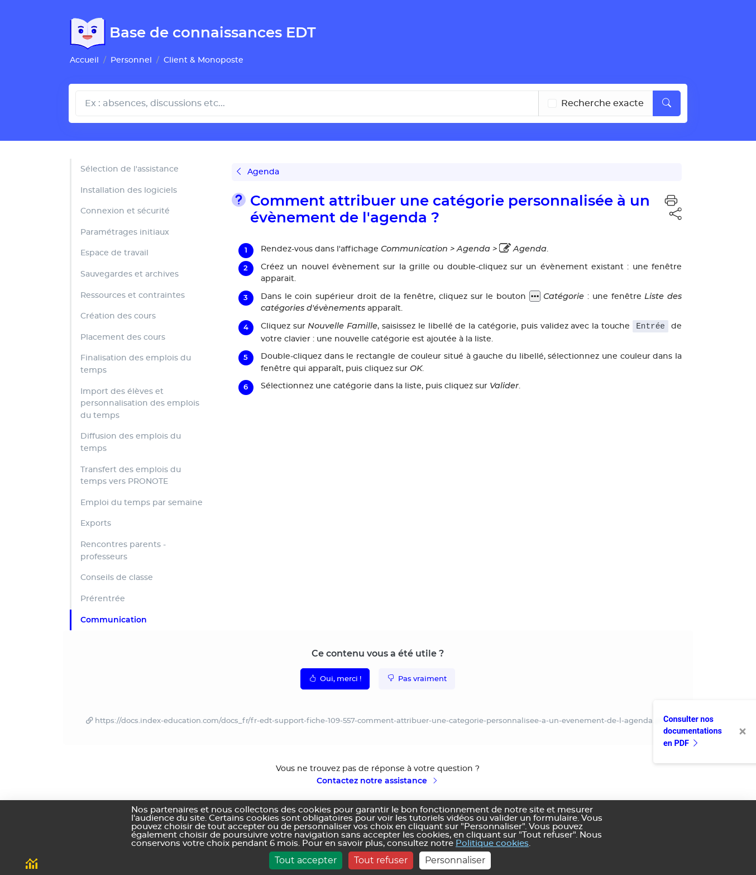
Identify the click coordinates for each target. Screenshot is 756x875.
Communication (113, 620)
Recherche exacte (602, 103)
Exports (95, 523)
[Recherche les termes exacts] (552, 103)
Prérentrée (102, 599)
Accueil (84, 60)
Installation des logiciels (128, 190)
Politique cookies (492, 843)
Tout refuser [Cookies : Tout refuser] (381, 860)
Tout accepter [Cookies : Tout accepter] (306, 860)
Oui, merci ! (335, 678)
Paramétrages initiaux (124, 232)
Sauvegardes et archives (129, 274)
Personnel (131, 60)
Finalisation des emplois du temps (135, 364)
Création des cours (118, 316)
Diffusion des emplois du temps (130, 442)
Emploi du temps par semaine (141, 502)
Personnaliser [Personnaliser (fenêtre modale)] (455, 860)
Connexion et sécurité (125, 211)
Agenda (258, 172)
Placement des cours (122, 337)
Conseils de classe (116, 577)
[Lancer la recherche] (667, 103)
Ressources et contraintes (132, 295)
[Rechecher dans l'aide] (307, 103)
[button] (671, 201)
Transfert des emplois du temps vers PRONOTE (130, 475)
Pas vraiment (417, 678)
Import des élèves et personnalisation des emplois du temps (139, 403)
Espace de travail (114, 253)
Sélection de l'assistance (129, 169)
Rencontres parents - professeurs (123, 550)
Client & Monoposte (203, 60)
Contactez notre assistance (378, 781)
